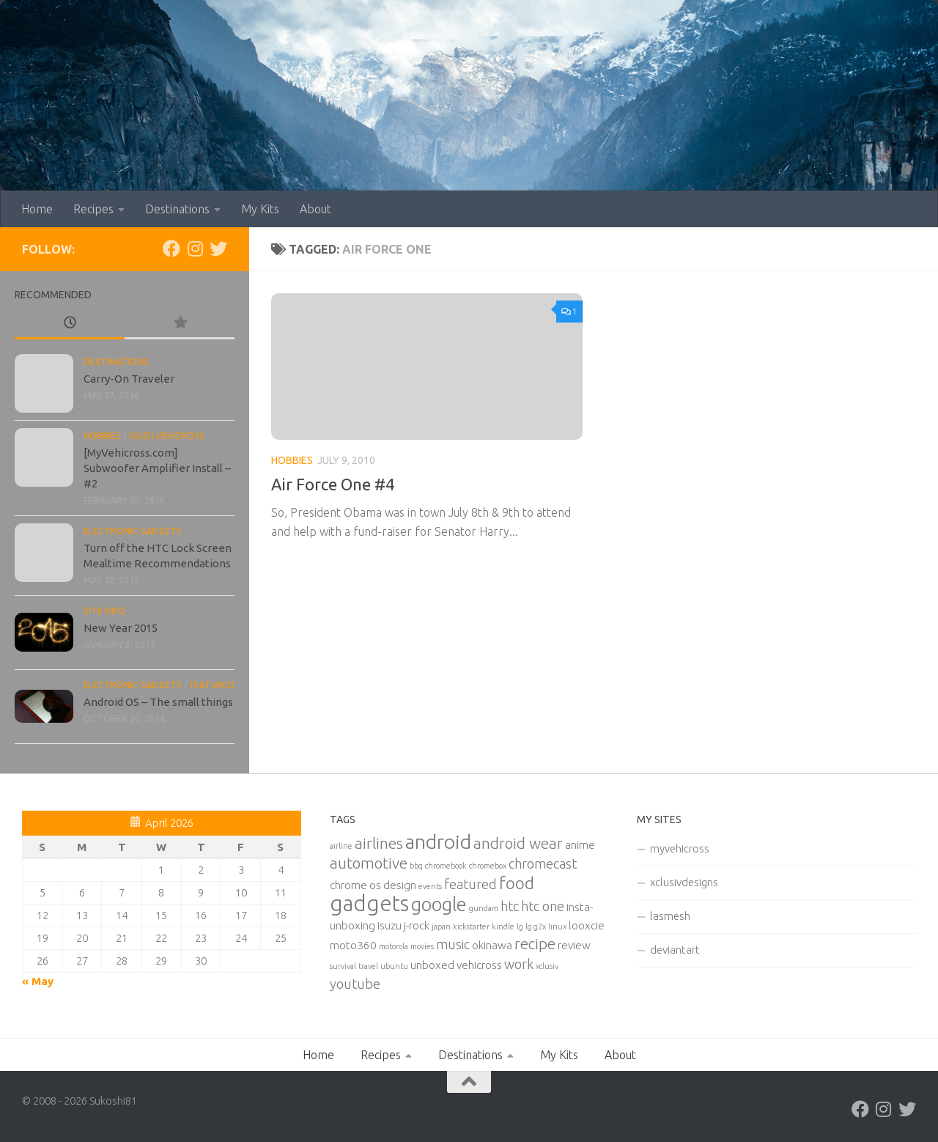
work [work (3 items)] (518, 964)
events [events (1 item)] (430, 886)
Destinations (177, 208)
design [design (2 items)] (399, 885)
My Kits (260, 208)
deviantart (675, 949)
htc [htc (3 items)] (510, 906)
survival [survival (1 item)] (343, 966)
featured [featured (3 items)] (470, 884)
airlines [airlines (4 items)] (379, 843)
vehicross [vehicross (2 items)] (479, 965)
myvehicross (679, 848)
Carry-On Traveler (129, 378)
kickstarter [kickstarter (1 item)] (471, 926)
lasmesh (670, 916)
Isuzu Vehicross (166, 436)
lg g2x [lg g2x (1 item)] (535, 926)
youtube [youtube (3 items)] (355, 983)
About (315, 208)
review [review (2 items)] (574, 945)
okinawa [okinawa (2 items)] (492, 945)
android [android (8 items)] (438, 841)
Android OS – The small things (158, 702)
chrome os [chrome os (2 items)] (355, 885)
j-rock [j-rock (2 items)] (416, 925)
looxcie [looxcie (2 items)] (587, 925)
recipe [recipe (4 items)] (534, 943)
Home (37, 208)
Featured (212, 685)
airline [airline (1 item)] (341, 845)
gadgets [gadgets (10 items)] (369, 903)
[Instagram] (195, 248)
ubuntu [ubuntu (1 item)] (394, 966)
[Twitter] (218, 248)
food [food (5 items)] (516, 883)
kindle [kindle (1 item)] (503, 926)
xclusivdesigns (684, 882)
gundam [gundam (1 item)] (483, 908)
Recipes (93, 208)
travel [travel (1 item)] (368, 966)
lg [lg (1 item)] (520, 926)
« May (37, 981)
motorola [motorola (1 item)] (393, 946)
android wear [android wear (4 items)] (518, 843)
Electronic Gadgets (133, 531)
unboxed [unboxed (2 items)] (432, 965)
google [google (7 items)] (439, 904)
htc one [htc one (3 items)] (542, 906)
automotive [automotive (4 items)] (368, 863)
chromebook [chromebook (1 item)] (446, 865)
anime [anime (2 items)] (580, 845)
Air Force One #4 (332, 484)
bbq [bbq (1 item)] (416, 865)
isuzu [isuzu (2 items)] (389, 925)
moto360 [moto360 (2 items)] (353, 945)
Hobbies (292, 460)
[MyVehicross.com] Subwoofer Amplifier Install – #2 (157, 468)
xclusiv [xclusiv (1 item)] (547, 966)
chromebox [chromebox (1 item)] (487, 865)
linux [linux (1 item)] (557, 926)
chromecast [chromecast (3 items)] (543, 863)
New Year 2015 (121, 628)
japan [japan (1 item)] (441, 926)
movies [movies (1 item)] (422, 946)
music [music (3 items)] (453, 944)
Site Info (104, 611)
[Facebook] (171, 248)
